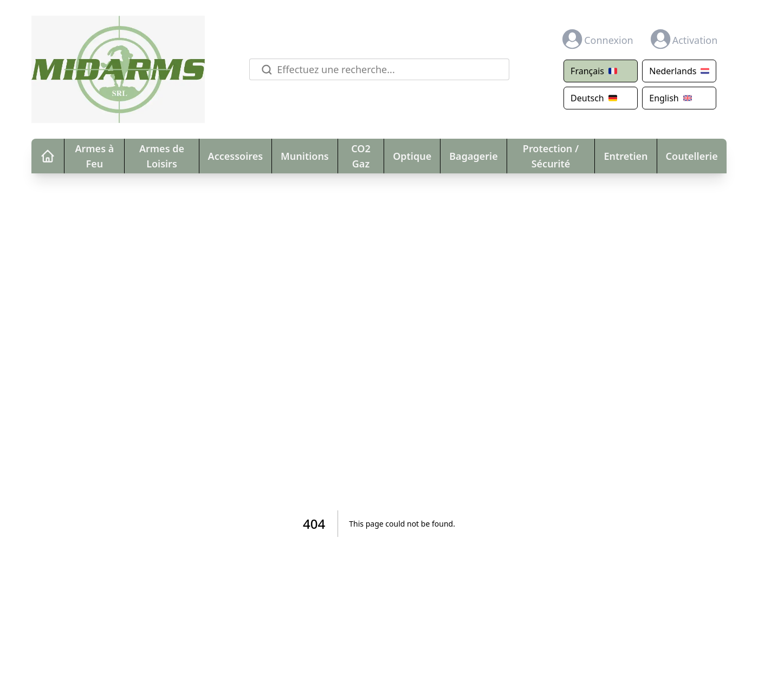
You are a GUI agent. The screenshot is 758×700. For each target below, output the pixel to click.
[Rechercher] (264, 69)
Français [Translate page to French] (594, 71)
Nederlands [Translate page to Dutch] (679, 71)
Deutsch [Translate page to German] (594, 98)
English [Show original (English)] (670, 98)
